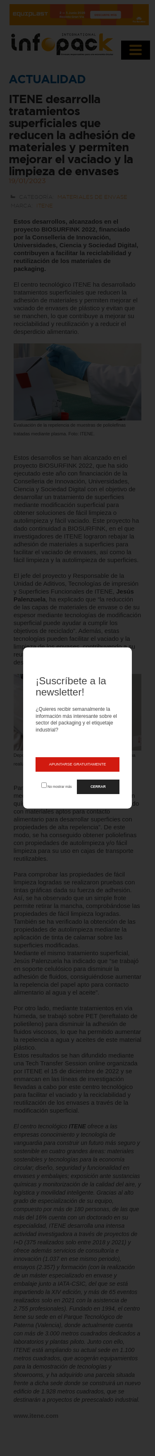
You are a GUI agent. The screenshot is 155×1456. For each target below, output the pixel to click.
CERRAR (98, 787)
